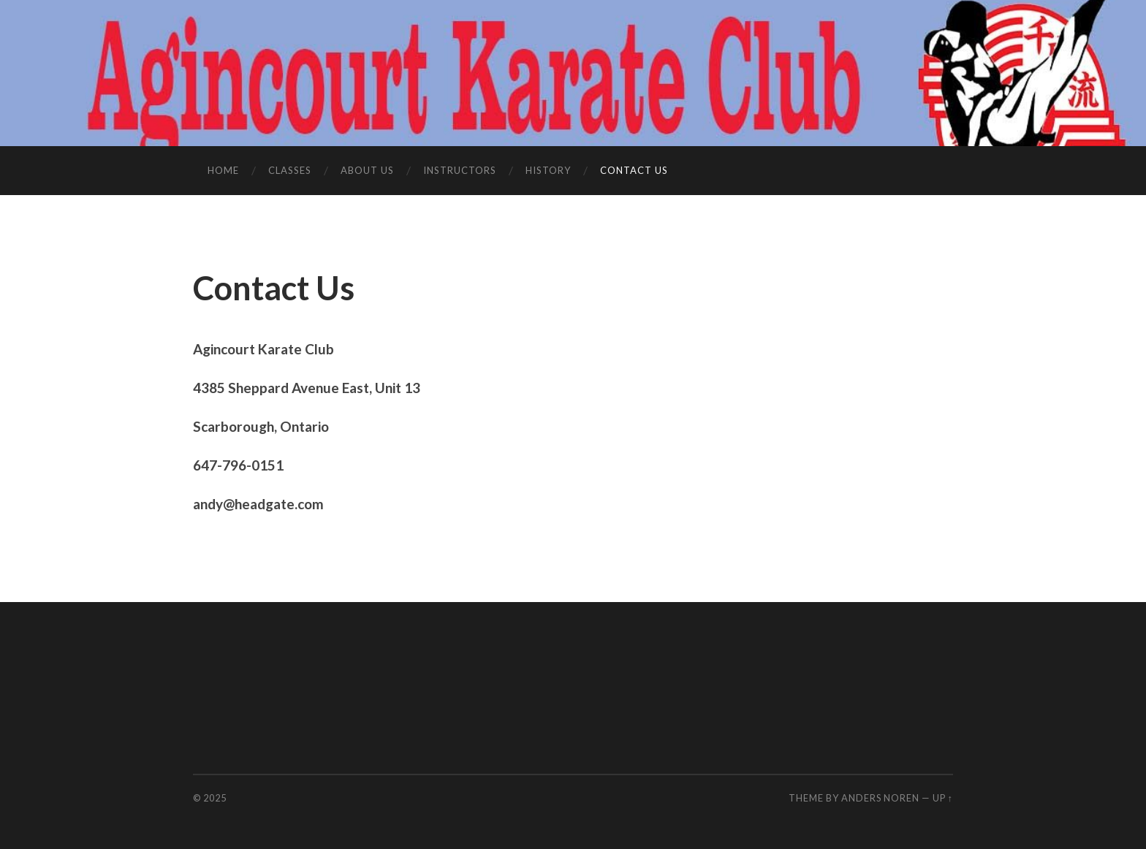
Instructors (459, 170)
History (548, 170)
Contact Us (634, 170)
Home (223, 170)
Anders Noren (880, 798)
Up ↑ (943, 798)
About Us (367, 170)
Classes (289, 170)
